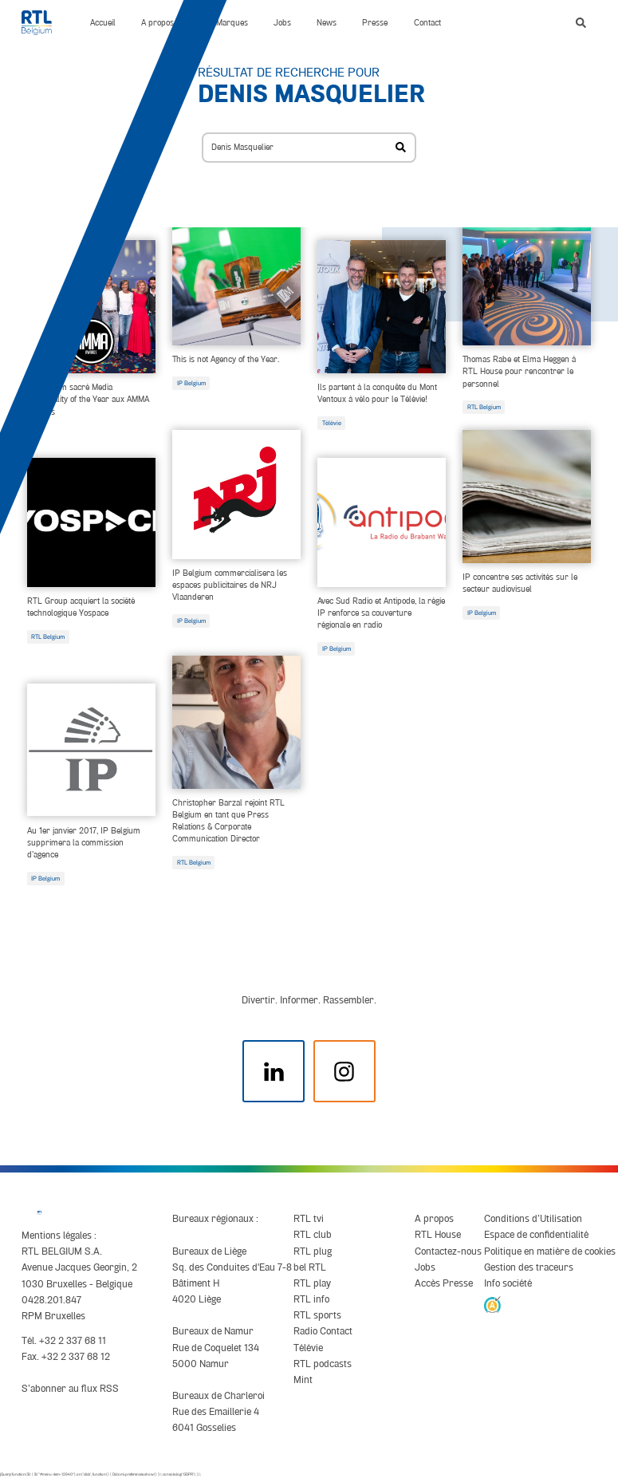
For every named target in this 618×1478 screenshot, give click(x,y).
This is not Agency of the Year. (225, 359)
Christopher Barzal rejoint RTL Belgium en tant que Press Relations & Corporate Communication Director (228, 820)
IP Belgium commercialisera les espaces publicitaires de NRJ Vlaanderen (229, 584)
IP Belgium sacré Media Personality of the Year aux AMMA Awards (88, 398)
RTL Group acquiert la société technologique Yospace (81, 606)
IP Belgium (191, 383)
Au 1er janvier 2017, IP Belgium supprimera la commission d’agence (83, 842)
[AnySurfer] (493, 1304)
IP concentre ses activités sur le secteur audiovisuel (520, 582)
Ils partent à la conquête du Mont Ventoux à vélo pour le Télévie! (377, 392)
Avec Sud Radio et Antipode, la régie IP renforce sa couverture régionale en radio (381, 612)
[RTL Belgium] (43, 23)
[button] (581, 23)
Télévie (331, 423)
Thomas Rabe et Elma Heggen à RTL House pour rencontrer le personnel (519, 371)
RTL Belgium (484, 407)
